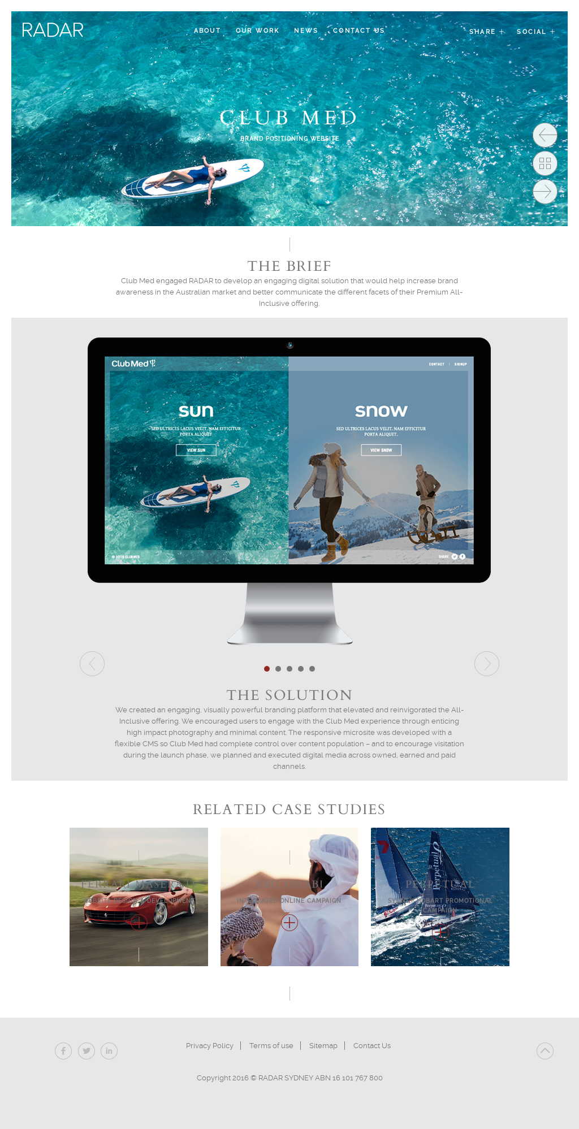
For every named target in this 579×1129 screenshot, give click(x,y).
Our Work (258, 30)
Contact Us (359, 30)
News (306, 30)
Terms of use (271, 1045)
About (207, 30)
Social (536, 32)
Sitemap (323, 1045)
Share (487, 32)
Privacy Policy (210, 1045)
